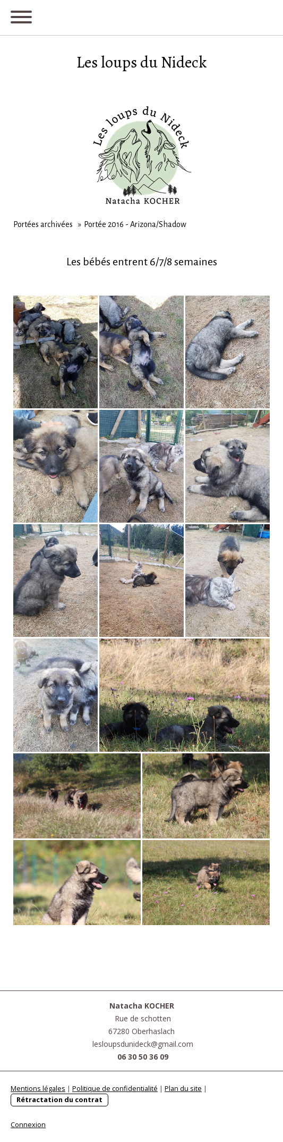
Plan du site (183, 1088)
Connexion (28, 1124)
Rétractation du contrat (59, 1099)
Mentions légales (38, 1088)
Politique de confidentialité (115, 1088)
